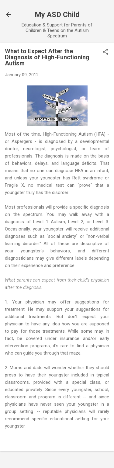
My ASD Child (57, 14)
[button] (105, 52)
